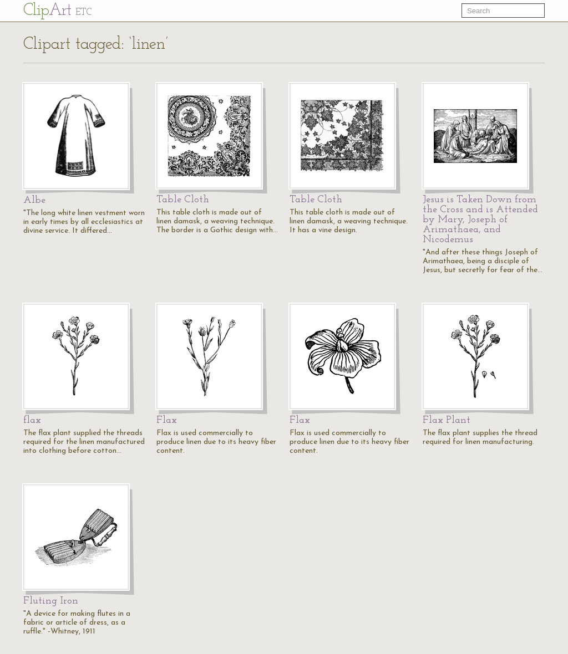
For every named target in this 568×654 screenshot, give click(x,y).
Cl (57, 10)
